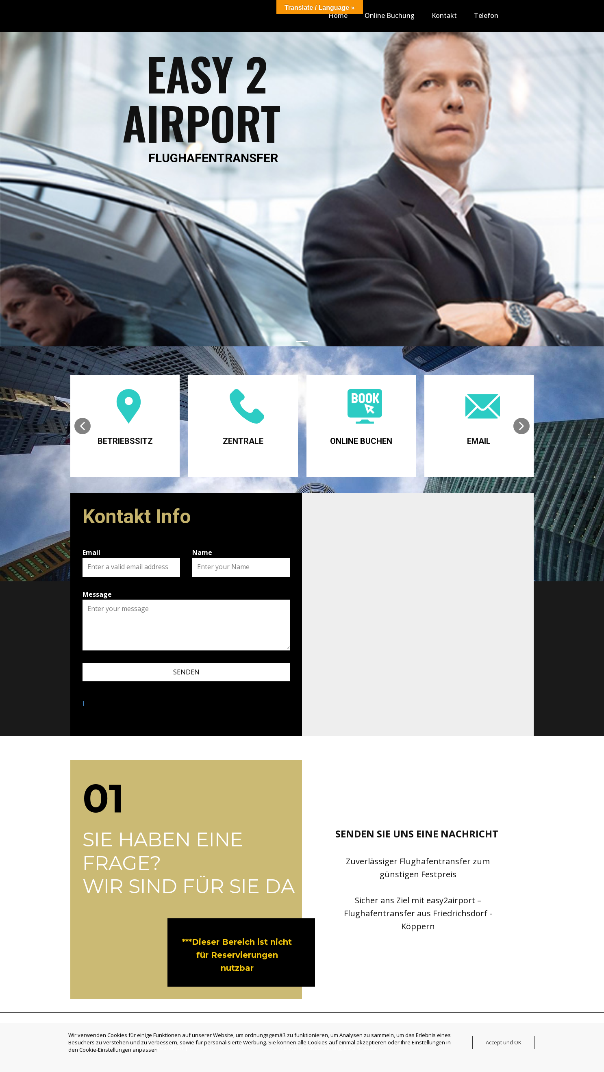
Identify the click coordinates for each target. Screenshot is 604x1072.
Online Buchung (390, 15)
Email (91, 552)
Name (202, 552)
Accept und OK (503, 1042)
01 (103, 798)
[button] (82, 426)
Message (97, 594)
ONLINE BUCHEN (361, 441)
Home (338, 15)
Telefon (486, 15)
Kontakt (444, 15)
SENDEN (186, 672)
